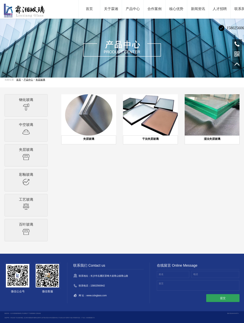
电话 (195, 274)
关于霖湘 (111, 9)
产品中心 (133, 9)
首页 (89, 9)
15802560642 (237, 44)
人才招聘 (220, 9)
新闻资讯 (198, 9)
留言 (161, 283)
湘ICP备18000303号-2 (233, 313)
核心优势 (176, 9)
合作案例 (154, 9)
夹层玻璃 (40, 79)
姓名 (161, 274)
